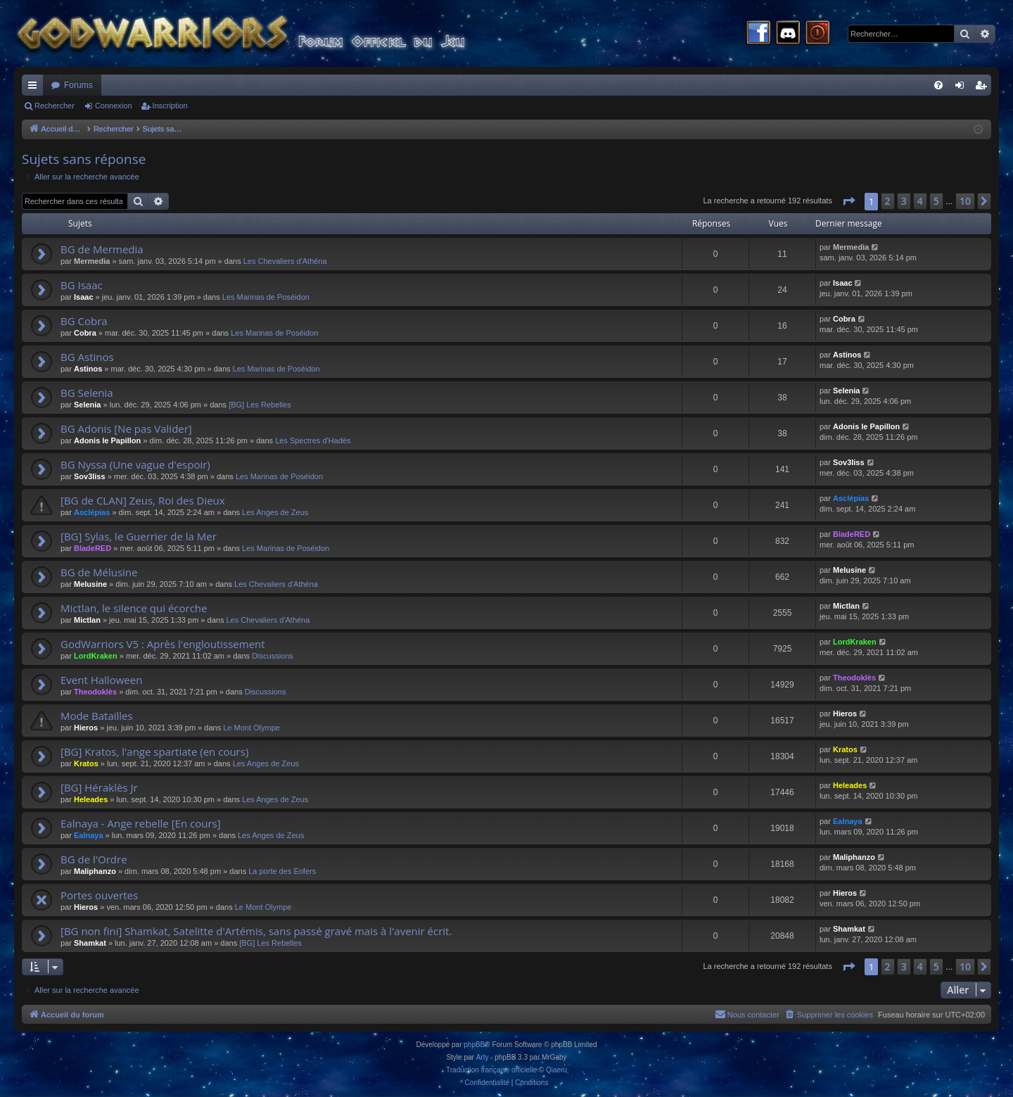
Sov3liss (90, 476)
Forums (78, 85)
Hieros (86, 727)
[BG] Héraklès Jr (99, 787)
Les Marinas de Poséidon (266, 297)
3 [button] (904, 201)
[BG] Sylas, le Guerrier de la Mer (138, 536)
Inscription (170, 105)
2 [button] (888, 201)
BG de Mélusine (98, 572)
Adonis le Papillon (107, 440)
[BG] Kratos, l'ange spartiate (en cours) (154, 751)
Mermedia (92, 261)
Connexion (113, 105)
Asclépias (92, 512)
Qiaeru (556, 1070)
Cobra (85, 333)
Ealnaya (88, 835)
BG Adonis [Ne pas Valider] (126, 428)
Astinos (88, 368)
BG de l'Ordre (93, 859)
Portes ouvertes (99, 895)
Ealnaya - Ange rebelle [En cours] (140, 823)
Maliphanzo (95, 871)
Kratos (86, 763)
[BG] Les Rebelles (260, 404)
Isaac (84, 297)
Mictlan (87, 620)
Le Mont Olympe (251, 727)
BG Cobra (84, 321)
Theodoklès (95, 691)
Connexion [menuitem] (962, 88)
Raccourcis (35, 88)
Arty (482, 1057)
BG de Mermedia (102, 249)
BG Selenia (86, 393)
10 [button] (965, 201)
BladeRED (92, 548)
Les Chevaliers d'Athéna (285, 261)
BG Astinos (87, 357)
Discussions (272, 656)
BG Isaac (81, 285)
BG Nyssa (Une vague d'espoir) (135, 464)
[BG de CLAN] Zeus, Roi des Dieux (142, 500)
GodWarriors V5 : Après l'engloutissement (162, 644)
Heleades (91, 799)
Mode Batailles (96, 716)
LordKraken (95, 656)
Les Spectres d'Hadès (312, 440)
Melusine (90, 584)
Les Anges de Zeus (275, 512)
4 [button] (920, 201)
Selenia (87, 404)
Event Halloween (101, 680)
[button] (848, 201)
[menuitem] (938, 85)
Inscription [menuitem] (983, 88)
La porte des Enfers (282, 871)
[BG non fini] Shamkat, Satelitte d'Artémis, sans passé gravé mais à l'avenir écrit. (256, 931)
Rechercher (54, 105)
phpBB (474, 1044)
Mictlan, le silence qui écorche (134, 608)
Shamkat (90, 943)
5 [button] (936, 201)
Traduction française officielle (491, 1070)
